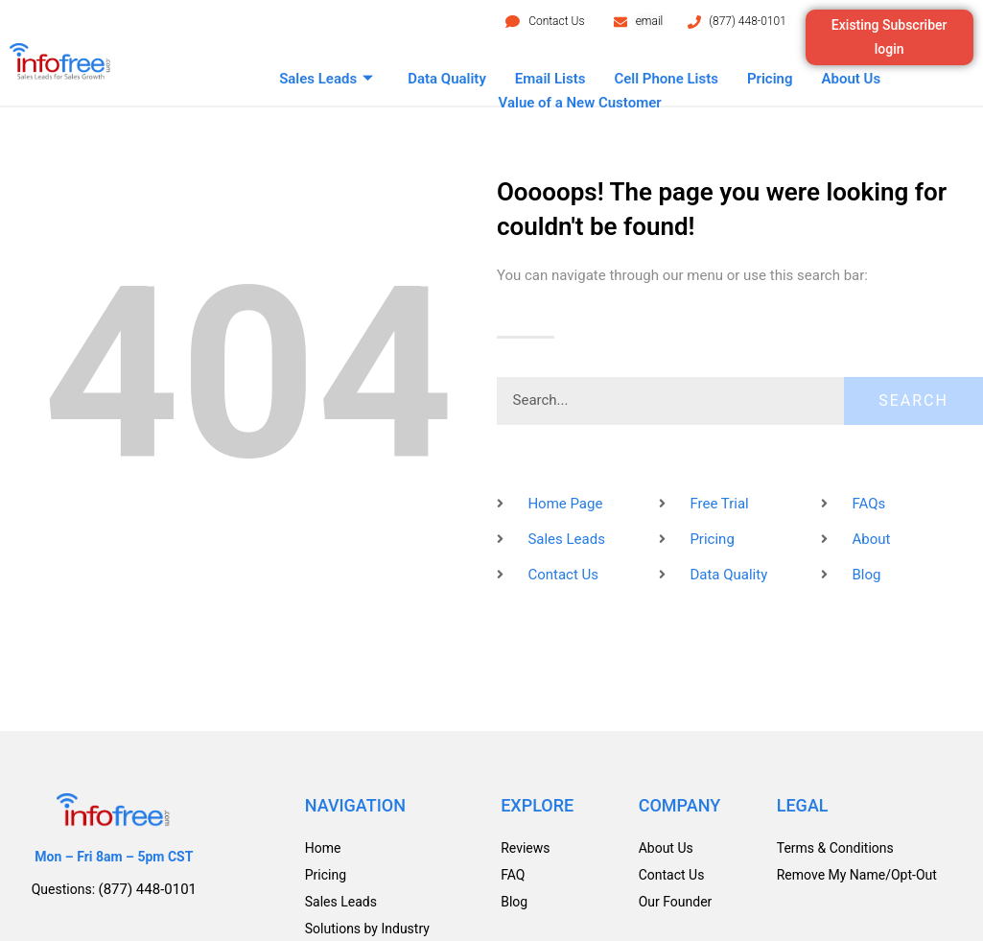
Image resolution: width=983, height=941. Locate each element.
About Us (851, 78)
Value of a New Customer (580, 102)
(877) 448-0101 (747, 21)
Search (913, 400)
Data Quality (447, 78)
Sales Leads (326, 79)
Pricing (770, 78)
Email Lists (550, 78)
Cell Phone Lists (666, 78)
